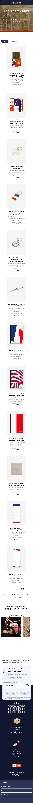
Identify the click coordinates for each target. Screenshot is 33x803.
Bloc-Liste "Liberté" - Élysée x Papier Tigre (16, 573)
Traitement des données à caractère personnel (17, 697)
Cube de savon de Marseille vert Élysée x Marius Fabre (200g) (16, 75)
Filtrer (4, 41)
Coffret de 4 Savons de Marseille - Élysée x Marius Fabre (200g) (16, 121)
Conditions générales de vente (15, 697)
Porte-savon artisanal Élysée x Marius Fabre (16, 484)
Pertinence (13, 41)
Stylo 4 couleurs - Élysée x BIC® (16, 305)
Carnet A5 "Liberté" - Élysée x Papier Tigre (16, 349)
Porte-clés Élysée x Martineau (16, 167)
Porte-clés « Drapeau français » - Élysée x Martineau (16, 212)
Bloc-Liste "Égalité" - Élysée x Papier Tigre (16, 529)
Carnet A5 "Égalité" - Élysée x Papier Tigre (16, 439)
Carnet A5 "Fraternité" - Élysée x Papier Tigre (16, 394)
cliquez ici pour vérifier (15, 662)
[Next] (22, 589)
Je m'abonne (15, 615)
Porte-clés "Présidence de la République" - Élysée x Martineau (16, 259)
